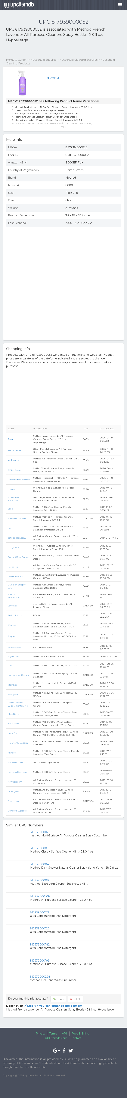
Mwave (12, 752)
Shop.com (13, 801)
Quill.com (13, 624)
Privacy (40, 1033)
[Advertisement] (50, 50)
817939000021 (40, 832)
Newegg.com (15, 781)
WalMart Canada (17, 518)
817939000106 (40, 896)
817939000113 (39, 912)
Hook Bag (13, 733)
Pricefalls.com (15, 762)
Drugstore (13, 547)
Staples (11, 636)
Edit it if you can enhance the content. (53, 1005)
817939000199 (40, 960)
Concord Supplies (17, 810)
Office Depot (14, 469)
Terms (53, 1033)
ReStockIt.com (15, 615)
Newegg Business (17, 771)
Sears (10, 508)
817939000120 (40, 928)
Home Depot (15, 450)
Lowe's (11, 489)
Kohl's (11, 528)
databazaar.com (17, 537)
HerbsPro (13, 566)
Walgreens (13, 460)
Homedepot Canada (18, 675)
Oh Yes (58, 998)
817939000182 (40, 944)
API (64, 1033)
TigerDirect (14, 656)
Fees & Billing (80, 1033)
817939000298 (40, 976)
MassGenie (13, 713)
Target (11, 439)
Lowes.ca (12, 605)
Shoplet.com (14, 647)
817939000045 (40, 864)
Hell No (75, 998)
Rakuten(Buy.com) (18, 742)
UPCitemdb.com (56, 1038)
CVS (10, 665)
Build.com (13, 723)
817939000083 (40, 880)
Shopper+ (13, 694)
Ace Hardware (15, 576)
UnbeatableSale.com (19, 479)
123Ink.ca (12, 684)
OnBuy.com (14, 791)
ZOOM (53, 78)
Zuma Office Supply (19, 557)
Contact (76, 1038)
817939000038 (40, 848)
